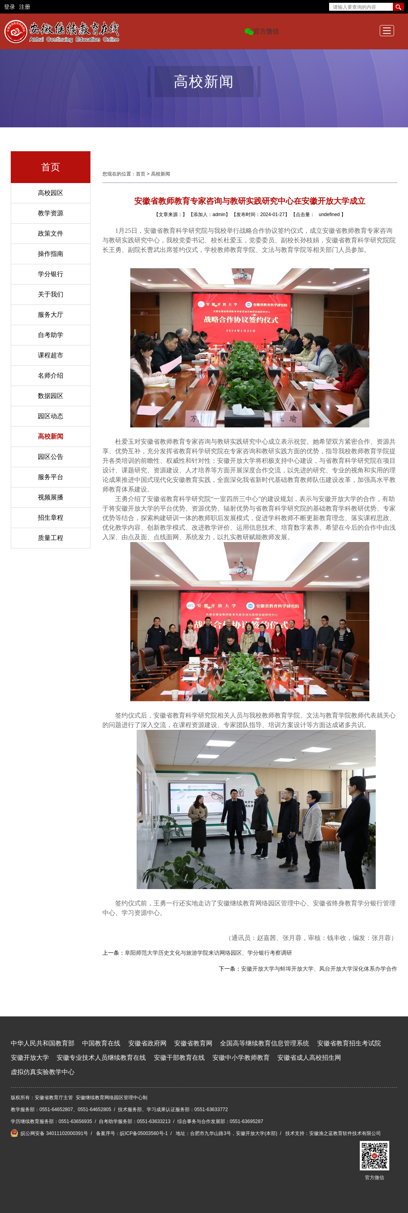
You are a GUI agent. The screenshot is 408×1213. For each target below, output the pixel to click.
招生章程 (50, 517)
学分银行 (50, 274)
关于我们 (50, 294)
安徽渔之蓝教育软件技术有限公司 (345, 1133)
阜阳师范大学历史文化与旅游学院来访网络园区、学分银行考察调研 (208, 953)
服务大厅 (50, 314)
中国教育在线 (101, 1043)
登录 (9, 7)
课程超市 (50, 355)
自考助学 (50, 335)
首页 (140, 174)
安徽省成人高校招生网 (309, 1057)
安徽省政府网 (147, 1043)
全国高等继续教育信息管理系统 (264, 1043)
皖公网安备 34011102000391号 (49, 1133)
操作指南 (50, 253)
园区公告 (50, 456)
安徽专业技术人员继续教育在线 (101, 1057)
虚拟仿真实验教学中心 (43, 1072)
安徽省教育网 (193, 1043)
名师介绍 (50, 375)
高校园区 (50, 192)
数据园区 (50, 395)
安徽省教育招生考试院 (349, 1043)
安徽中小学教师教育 (241, 1057)
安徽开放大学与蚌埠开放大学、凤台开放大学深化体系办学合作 (319, 968)
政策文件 (50, 233)
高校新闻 (50, 436)
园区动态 (50, 416)
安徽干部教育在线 (179, 1057)
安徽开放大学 (30, 1057)
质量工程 (50, 537)
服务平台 (50, 477)
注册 (24, 7)
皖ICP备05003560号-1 (144, 1133)
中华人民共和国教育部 (43, 1043)
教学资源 (50, 213)
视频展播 (50, 497)
